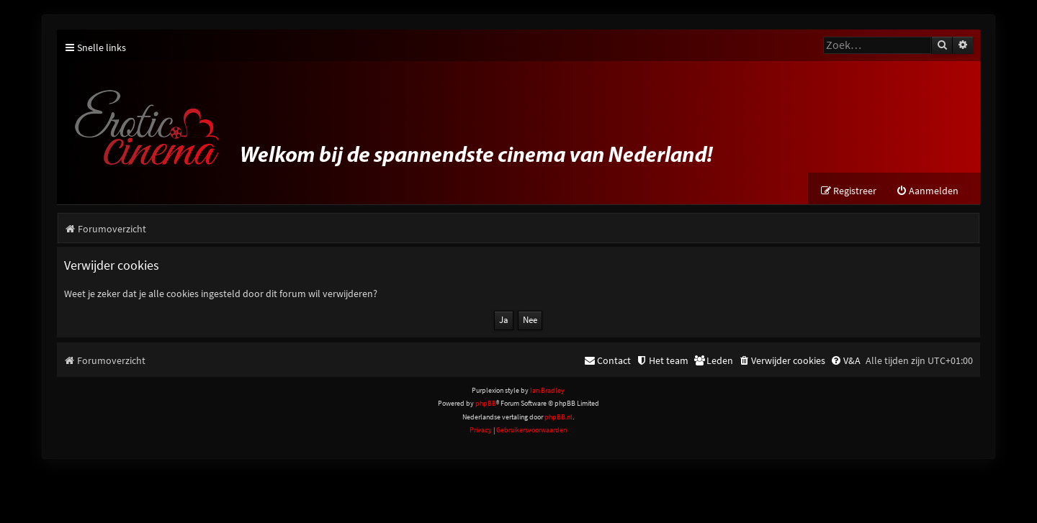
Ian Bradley (547, 390)
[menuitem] (927, 191)
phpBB (485, 403)
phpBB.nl (558, 417)
